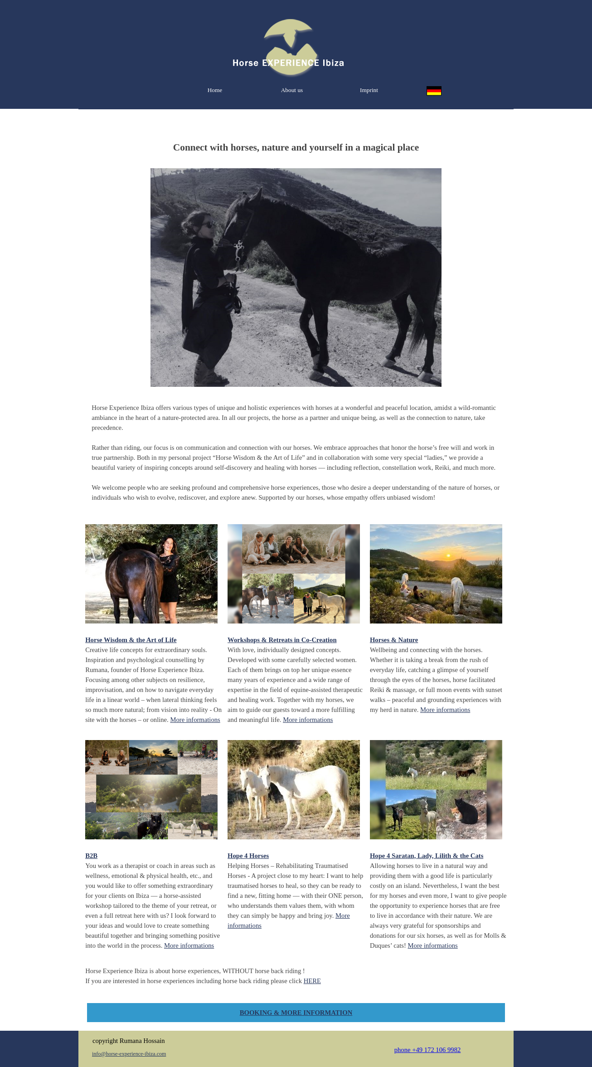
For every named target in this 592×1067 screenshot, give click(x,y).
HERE (312, 980)
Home (215, 90)
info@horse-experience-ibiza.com (129, 1054)
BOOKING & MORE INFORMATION (296, 1012)
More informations (195, 719)
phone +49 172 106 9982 (427, 1049)
